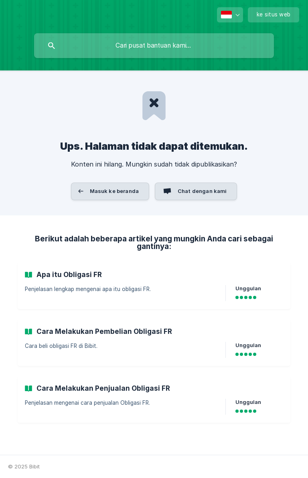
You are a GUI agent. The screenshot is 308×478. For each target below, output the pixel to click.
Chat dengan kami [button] (202, 191)
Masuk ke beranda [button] (114, 191)
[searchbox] (154, 45)
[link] (154, 286)
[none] (230, 14)
